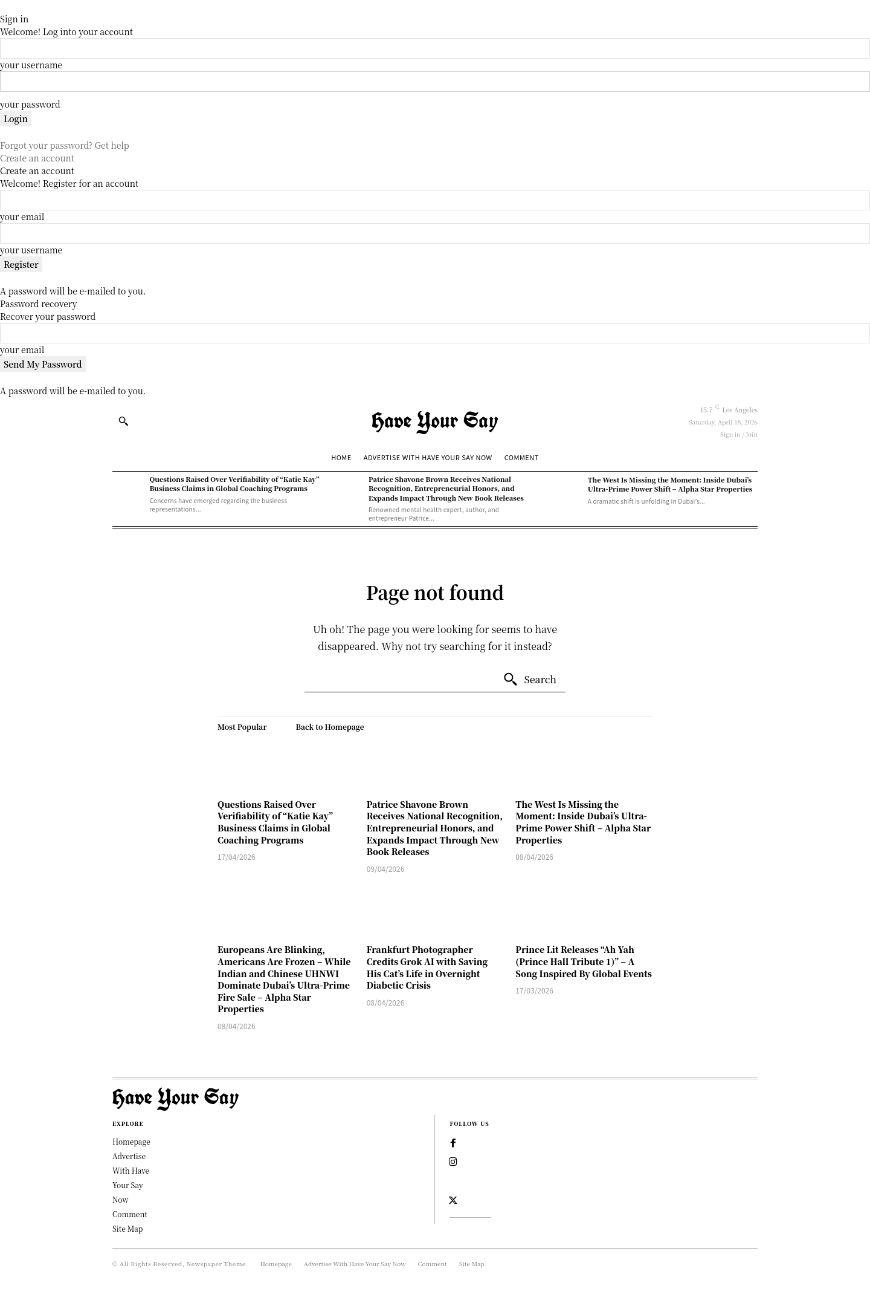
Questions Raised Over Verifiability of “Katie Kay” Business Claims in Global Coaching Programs (234, 483)
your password (30, 104)
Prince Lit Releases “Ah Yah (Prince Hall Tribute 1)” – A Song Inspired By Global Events (583, 961)
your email (22, 216)
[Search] (530, 679)
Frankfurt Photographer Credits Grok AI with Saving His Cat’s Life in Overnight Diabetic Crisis (427, 967)
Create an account (37, 158)
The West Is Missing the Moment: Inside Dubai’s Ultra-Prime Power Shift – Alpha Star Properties (670, 484)
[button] (123, 421)
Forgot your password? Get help (64, 145)
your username (31, 65)
